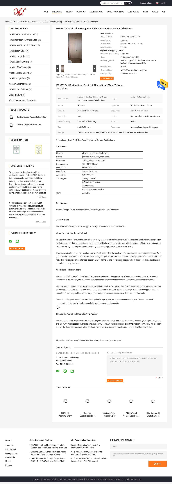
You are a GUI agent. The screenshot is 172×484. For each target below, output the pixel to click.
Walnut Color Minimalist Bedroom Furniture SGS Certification (85, 446)
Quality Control (115, 12)
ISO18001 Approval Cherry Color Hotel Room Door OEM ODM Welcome (65, 414)
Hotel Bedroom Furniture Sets (23, 40)
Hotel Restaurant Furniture (21, 34)
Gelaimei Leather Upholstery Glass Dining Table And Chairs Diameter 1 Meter (48, 453)
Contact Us (133, 12)
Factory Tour (96, 12)
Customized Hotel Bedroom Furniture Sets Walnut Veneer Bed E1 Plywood (89, 459)
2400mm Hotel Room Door (88, 340)
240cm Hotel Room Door (69, 340)
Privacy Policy (37, 479)
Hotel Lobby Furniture (19, 62)
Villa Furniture (15, 95)
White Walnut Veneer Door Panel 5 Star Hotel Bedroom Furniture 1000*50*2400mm (131, 414)
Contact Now (107, 78)
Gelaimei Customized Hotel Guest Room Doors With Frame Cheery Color (87, 414)
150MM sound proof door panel (110, 340)
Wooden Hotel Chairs (19, 73)
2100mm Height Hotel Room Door (29, 125)
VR (163, 12)
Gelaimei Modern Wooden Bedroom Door (31, 117)
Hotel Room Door (30, 22)
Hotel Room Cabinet (18, 89)
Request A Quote (146, 3)
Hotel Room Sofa (17, 56)
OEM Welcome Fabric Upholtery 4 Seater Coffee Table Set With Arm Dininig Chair (48, 459)
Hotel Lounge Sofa (17, 78)
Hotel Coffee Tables (18, 67)
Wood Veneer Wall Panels (21, 100)
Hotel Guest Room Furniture (22, 45)
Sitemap (8, 465)
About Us (81, 12)
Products (57, 12)
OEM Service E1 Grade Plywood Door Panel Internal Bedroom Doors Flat (153, 414)
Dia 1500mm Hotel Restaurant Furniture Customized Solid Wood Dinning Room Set (49, 446)
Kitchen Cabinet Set (18, 84)
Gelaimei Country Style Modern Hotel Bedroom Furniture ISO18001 (86, 453)
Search (127, 3)
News (145, 12)
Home (45, 12)
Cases (155, 12)
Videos (69, 12)
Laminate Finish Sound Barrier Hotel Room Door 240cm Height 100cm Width (109, 414)
